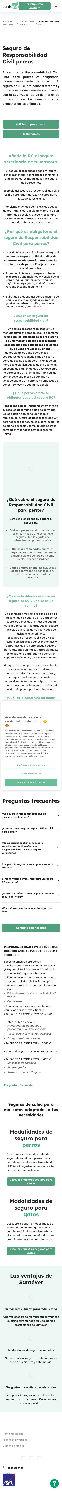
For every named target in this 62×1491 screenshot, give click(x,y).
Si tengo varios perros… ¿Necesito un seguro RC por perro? (31, 880)
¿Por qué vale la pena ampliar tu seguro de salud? (31, 910)
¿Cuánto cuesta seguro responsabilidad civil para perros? (31, 830)
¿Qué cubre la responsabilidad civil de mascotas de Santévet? (31, 815)
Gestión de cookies (13, 1445)
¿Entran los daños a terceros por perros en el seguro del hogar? (31, 895)
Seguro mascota (8, 23)
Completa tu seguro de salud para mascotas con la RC (31, 866)
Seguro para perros (27, 23)
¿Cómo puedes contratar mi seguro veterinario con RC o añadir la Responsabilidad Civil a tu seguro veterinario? (31, 847)
